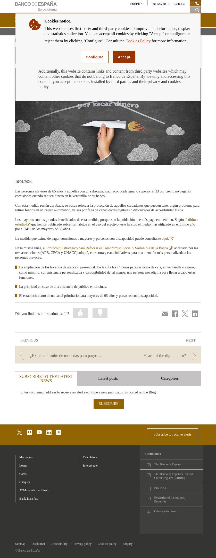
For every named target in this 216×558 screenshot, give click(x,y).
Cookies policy (107, 544)
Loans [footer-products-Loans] (23, 465)
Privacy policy (83, 544)
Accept (124, 57)
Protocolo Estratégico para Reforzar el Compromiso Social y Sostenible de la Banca (109, 248)
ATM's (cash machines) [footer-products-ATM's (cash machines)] (33, 490)
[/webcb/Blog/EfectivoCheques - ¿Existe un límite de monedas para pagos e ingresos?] (61, 355)
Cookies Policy (138, 41)
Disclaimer (38, 544)
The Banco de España (167, 464)
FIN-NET (160, 488)
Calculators (90, 457)
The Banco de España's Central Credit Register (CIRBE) (173, 476)
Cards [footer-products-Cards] (23, 474)
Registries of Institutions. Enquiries (169, 499)
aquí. (168, 239)
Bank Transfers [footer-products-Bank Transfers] (28, 498)
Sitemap (20, 544)
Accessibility (59, 544)
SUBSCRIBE (108, 404)
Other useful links (165, 511)
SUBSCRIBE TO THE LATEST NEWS (46, 378)
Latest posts (108, 378)
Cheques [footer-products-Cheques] (24, 482)
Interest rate (90, 465)
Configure (95, 57)
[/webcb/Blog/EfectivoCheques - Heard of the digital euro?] (155, 355)
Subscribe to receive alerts (173, 434)
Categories (170, 378)
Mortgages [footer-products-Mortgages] (25, 457)
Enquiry (128, 544)
